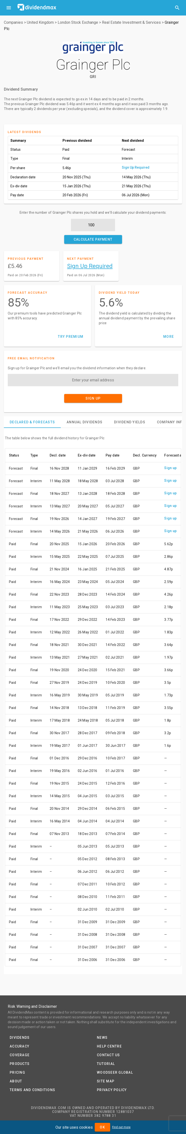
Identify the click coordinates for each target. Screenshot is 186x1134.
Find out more (121, 1127)
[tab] (32, 422)
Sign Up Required (135, 167)
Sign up (170, 468)
